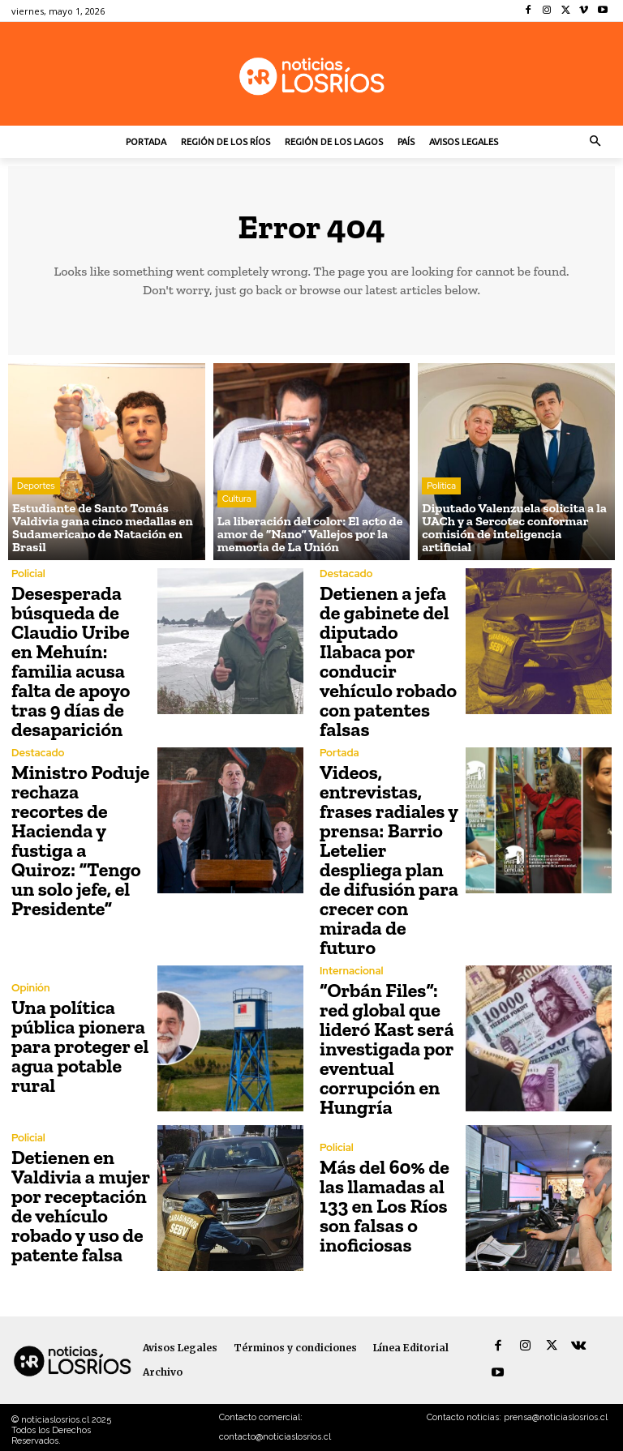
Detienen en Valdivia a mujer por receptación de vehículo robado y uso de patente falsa (80, 1205)
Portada (339, 752)
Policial (28, 573)
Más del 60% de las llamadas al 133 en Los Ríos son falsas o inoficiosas (384, 1205)
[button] (595, 142)
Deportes (36, 485)
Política (441, 485)
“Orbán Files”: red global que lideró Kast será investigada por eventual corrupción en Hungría (387, 1048)
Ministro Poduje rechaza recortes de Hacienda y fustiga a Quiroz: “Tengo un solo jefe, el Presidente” (80, 840)
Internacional (351, 970)
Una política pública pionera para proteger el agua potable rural (79, 1046)
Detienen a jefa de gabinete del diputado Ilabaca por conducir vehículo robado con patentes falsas (388, 661)
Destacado (346, 573)
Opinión (30, 987)
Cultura (236, 498)
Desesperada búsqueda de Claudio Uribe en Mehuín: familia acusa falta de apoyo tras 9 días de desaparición (70, 661)
